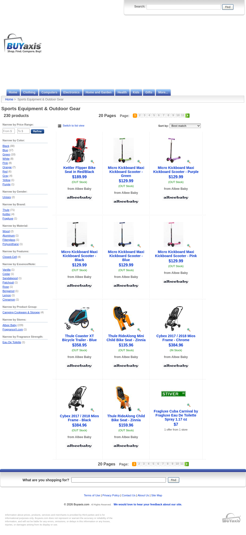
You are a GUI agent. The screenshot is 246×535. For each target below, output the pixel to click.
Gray (6, 175)
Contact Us (128, 495)
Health (122, 92)
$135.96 (126, 345)
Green (6, 154)
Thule (6, 209)
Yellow (6, 180)
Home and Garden (98, 92)
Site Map (156, 495)
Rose (6, 286)
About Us (143, 495)
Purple (7, 184)
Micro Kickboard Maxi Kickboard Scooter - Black (79, 256)
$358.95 (79, 345)
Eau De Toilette (12, 342)
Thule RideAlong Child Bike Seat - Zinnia (126, 418)
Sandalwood (10, 278)
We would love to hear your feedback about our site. (148, 504)
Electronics (71, 92)
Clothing (29, 92)
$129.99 (126, 181)
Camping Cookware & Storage (21, 312)
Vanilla (7, 269)
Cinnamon (9, 299)
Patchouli (8, 282)
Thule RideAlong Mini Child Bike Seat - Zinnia (126, 338)
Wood (6, 231)
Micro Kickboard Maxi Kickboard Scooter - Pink (176, 254)
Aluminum (9, 235)
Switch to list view (71, 125)
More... (163, 92)
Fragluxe (8, 218)
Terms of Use (92, 495)
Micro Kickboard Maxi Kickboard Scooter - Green (126, 172)
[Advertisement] (193, 51)
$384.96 (176, 345)
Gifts (148, 92)
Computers (49, 92)
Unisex (7, 197)
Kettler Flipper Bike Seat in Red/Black (79, 170)
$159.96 (126, 425)
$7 (176, 424)
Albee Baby (10, 325)
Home (13, 92)
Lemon (7, 295)
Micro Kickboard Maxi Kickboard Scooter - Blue (126, 256)
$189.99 (79, 177)
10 (177, 115)
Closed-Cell (10, 256)
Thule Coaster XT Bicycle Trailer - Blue (79, 338)
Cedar (6, 273)
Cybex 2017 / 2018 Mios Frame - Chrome (176, 338)
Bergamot (9, 290)
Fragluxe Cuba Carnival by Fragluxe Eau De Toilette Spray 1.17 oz (176, 415)
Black (6, 145)
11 (182, 115)
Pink (5, 162)
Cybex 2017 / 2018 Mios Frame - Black (79, 418)
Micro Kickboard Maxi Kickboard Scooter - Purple (176, 170)
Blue (5, 150)
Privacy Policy (110, 495)
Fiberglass (9, 239)
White (6, 158)
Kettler (7, 214)
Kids (136, 92)
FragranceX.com (13, 329)
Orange (7, 167)
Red (5, 171)
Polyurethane (11, 244)
